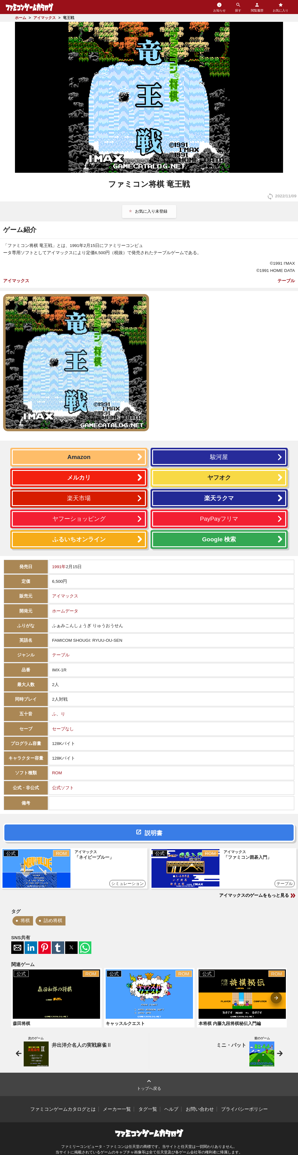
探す (238, 7)
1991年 (59, 566)
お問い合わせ (200, 1109)
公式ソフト (63, 787)
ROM (57, 773)
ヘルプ (171, 1109)
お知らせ (219, 7)
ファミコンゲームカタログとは (63, 1109)
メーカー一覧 (117, 1109)
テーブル (286, 280)
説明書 (153, 833)
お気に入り (280, 7)
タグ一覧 (147, 1109)
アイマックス (16, 280)
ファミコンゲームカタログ (29, 7)
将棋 (25, 920)
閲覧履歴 (257, 7)
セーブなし (63, 729)
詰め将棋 (53, 920)
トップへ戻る (149, 1084)
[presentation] (276, 997)
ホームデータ (65, 611)
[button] (17, 947)
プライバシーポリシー (244, 1109)
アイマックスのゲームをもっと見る (257, 895)
